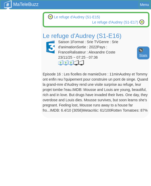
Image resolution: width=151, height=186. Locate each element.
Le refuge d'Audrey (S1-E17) (115, 22)
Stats (143, 55)
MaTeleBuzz (21, 2)
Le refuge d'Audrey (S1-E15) (76, 17)
